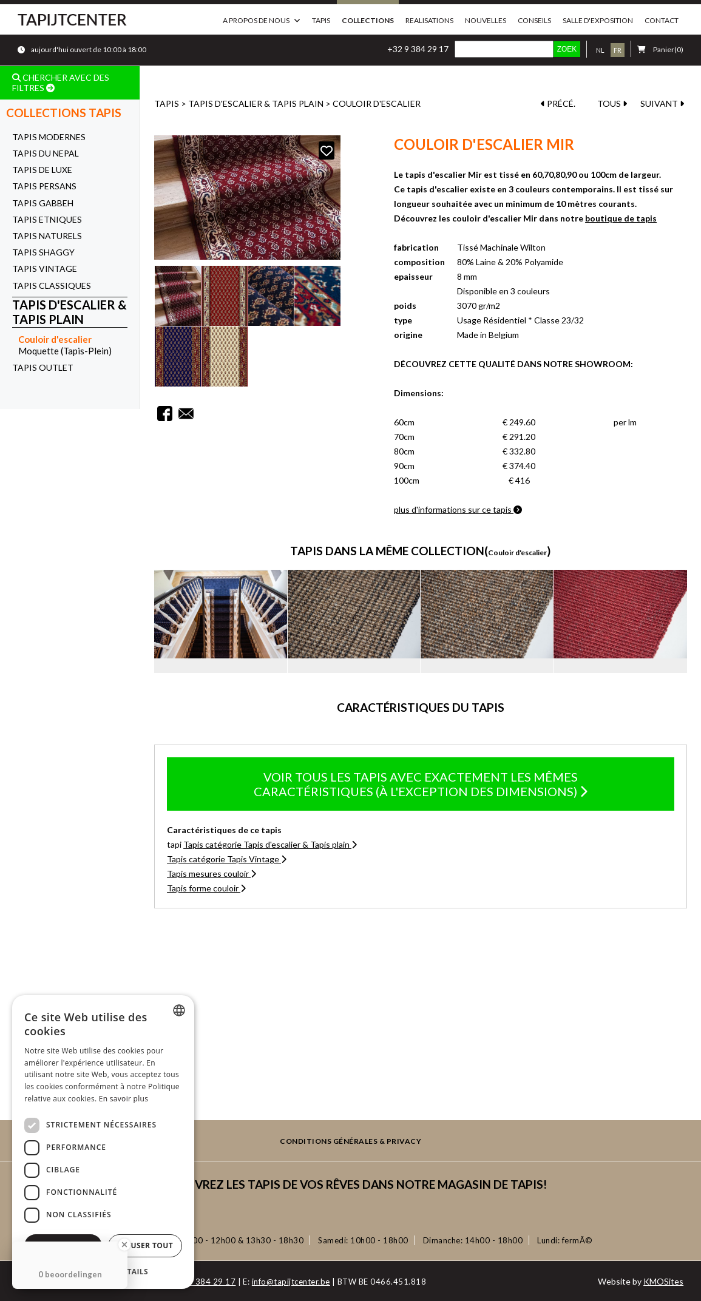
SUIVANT (662, 103)
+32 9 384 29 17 (418, 49)
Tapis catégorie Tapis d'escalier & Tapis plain (270, 844)
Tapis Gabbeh (42, 203)
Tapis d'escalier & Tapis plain (69, 312)
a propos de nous (256, 20)
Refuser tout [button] (145, 1245)
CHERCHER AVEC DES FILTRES (60, 82)
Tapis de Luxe (42, 169)
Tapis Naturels (47, 236)
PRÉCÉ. (558, 103)
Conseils (534, 20)
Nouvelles (485, 20)
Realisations (429, 20)
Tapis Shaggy (43, 252)
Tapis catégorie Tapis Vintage (226, 859)
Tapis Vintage (44, 268)
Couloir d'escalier (55, 339)
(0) (660, 49)
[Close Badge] (124, 1244)
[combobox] (179, 1010)
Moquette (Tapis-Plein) (65, 350)
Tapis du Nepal (45, 153)
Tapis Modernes (49, 137)
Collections (368, 20)
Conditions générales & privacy (350, 1141)
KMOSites (663, 1281)
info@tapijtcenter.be (291, 1281)
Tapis (321, 20)
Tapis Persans (44, 186)
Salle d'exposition (598, 20)
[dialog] (103, 1142)
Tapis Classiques (51, 285)
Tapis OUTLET (42, 367)
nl (600, 50)
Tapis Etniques (47, 219)
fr (617, 50)
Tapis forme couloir (206, 888)
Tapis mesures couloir (211, 873)
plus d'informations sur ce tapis (458, 509)
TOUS (612, 103)
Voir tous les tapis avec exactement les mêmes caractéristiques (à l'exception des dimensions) (421, 784)
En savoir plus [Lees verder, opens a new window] (123, 1098)
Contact (662, 20)
